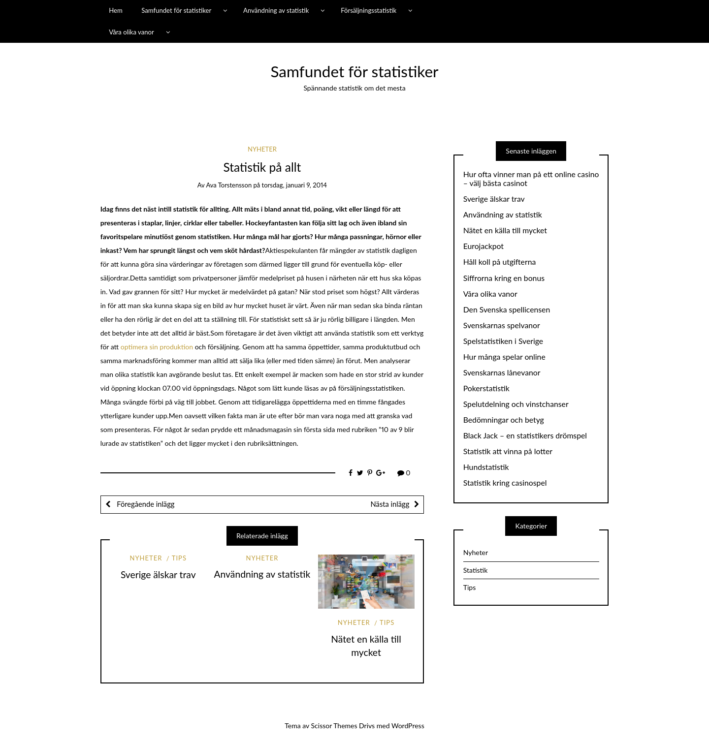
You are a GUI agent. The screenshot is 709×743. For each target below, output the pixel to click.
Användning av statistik (276, 10)
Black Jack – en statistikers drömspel (525, 435)
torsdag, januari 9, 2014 (294, 185)
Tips (179, 558)
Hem (116, 10)
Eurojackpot (483, 246)
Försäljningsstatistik (368, 10)
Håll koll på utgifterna (499, 261)
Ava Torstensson (229, 185)
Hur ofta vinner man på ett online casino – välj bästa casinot (531, 179)
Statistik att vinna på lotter (507, 451)
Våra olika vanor (131, 32)
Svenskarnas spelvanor (501, 325)
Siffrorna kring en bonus (504, 278)
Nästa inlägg (390, 503)
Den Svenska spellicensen (506, 309)
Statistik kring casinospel (505, 482)
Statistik (475, 570)
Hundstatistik (486, 467)
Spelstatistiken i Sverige (503, 341)
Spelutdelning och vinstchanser (516, 404)
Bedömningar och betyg (503, 419)
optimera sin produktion (157, 346)
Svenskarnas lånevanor (502, 372)
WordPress (407, 725)
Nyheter (262, 149)
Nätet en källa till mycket (505, 230)
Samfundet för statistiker (176, 10)
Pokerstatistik (486, 388)
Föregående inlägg (145, 503)
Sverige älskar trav (158, 574)
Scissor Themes (334, 725)
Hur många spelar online (504, 356)
